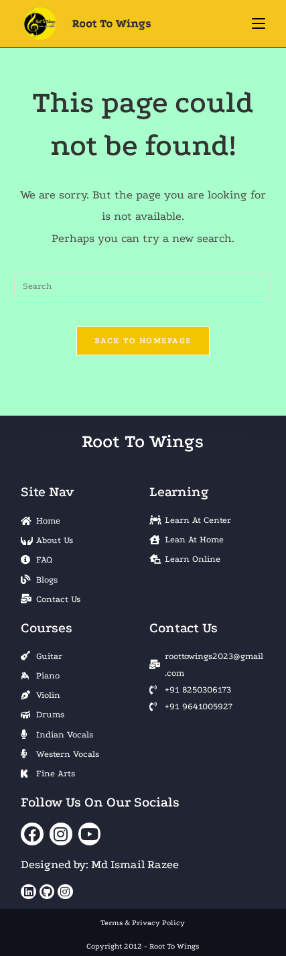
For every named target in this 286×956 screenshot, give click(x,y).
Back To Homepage (143, 340)
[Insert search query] (142, 286)
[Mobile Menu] (258, 23)
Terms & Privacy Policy (142, 922)
